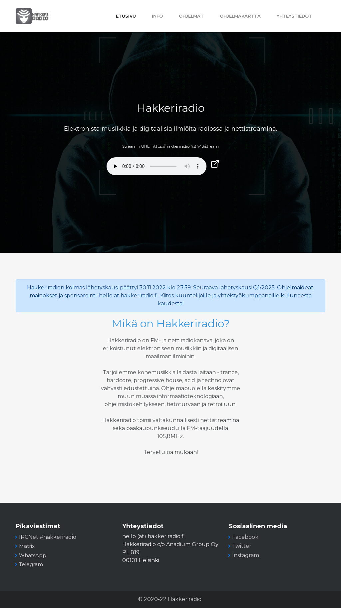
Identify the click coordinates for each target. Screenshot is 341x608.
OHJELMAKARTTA (240, 16)
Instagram (245, 555)
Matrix (27, 546)
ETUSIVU (126, 16)
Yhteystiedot (294, 16)
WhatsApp (32, 555)
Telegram (31, 564)
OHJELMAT (191, 16)
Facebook (245, 537)
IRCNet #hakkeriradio (47, 537)
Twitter (241, 546)
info (157, 16)
